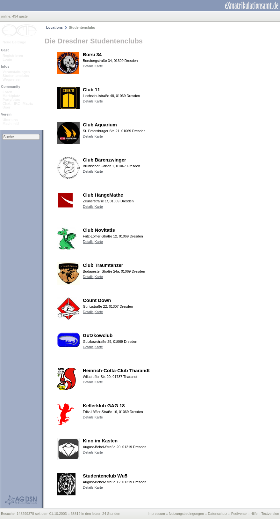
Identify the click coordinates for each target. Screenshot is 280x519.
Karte (99, 66)
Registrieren (13, 55)
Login (7, 59)
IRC (17, 103)
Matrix (28, 103)
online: (6, 16)
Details (88, 66)
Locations (54, 27)
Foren (7, 92)
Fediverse (239, 513)
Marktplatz (11, 96)
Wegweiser (12, 79)
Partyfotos (11, 100)
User (6, 107)
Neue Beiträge (14, 42)
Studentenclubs (16, 76)
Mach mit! (11, 123)
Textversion (270, 513)
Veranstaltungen (16, 72)
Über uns (10, 120)
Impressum (156, 513)
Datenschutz (217, 513)
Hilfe (253, 513)
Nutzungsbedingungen (186, 513)
